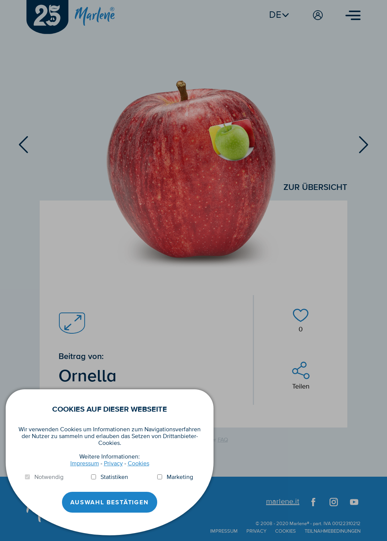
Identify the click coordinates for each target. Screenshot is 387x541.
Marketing (180, 477)
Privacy (113, 463)
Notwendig (48, 477)
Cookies (138, 463)
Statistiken (114, 477)
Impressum (84, 463)
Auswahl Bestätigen (109, 502)
